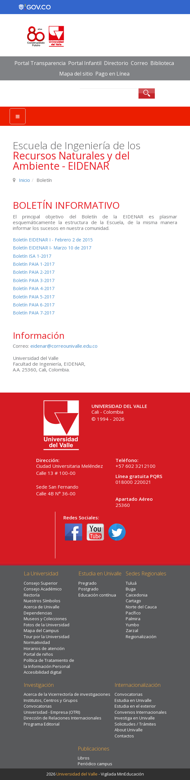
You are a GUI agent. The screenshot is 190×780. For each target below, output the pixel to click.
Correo (139, 63)
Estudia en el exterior (135, 706)
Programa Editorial (41, 724)
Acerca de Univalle (41, 607)
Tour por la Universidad (46, 636)
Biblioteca (162, 63)
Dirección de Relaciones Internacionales (62, 718)
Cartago (133, 601)
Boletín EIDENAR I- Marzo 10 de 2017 (52, 248)
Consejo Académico (43, 589)
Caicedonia (136, 595)
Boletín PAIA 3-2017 (33, 280)
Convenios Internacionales (141, 712)
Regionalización (141, 636)
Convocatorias (38, 706)
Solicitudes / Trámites (135, 724)
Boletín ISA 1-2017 (32, 256)
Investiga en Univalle (135, 718)
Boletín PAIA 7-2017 (33, 313)
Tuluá (131, 583)
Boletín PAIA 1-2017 (33, 264)
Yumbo (132, 625)
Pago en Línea (112, 73)
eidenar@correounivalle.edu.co (64, 346)
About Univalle (129, 730)
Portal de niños (38, 654)
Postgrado (88, 589)
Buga (131, 589)
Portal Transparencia (40, 63)
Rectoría (32, 595)
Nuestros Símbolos (42, 601)
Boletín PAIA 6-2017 (33, 305)
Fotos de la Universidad (46, 625)
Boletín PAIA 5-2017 (33, 297)
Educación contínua (97, 595)
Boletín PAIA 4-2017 (33, 288)
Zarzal (132, 630)
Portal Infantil (84, 63)
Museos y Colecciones (45, 619)
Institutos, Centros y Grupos (51, 700)
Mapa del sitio (76, 73)
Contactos (124, 736)
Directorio (116, 63)
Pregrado (87, 583)
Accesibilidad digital (42, 672)
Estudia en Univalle (133, 700)
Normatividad (37, 642)
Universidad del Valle (77, 774)
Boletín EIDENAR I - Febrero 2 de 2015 (53, 240)
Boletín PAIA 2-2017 (33, 272)
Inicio (24, 180)
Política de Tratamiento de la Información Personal (49, 663)
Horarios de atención (44, 648)
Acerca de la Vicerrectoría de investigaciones (67, 694)
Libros (84, 758)
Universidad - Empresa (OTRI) (52, 712)
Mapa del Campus (41, 630)
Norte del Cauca (141, 607)
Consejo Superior (41, 583)
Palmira (133, 619)
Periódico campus (95, 764)
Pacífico (133, 613)
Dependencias (38, 613)
